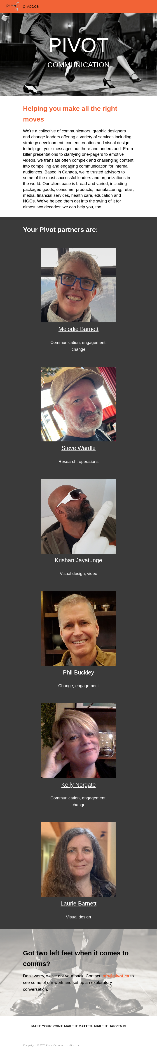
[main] (78, 54)
